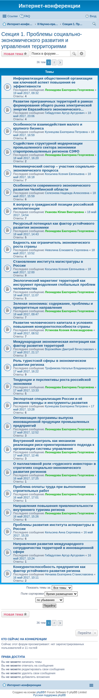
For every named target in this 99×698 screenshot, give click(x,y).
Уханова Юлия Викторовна (64, 212)
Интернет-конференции (24, 685)
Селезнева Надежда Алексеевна (67, 193)
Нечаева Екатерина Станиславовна (69, 574)
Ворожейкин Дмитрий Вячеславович (69, 349)
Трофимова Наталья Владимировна (69, 368)
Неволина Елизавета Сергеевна (66, 250)
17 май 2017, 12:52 (26, 432)
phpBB (41, 692)
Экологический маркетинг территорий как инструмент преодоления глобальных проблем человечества (54, 284)
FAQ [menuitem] (27, 16)
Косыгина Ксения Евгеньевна (64, 173)
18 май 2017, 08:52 (26, 333)
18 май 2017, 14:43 (26, 234)
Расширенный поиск (81, 53)
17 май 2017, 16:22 (26, 371)
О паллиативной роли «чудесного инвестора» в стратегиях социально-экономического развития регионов (54, 468)
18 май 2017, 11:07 (26, 295)
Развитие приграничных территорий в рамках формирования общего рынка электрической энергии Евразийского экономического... (53, 105)
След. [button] (60, 62)
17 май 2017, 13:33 (26, 390)
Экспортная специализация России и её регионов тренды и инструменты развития (50, 401)
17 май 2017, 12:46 (26, 455)
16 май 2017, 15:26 (26, 516)
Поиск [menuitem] (94, 24)
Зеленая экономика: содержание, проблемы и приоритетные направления (53, 305)
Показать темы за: (49, 587)
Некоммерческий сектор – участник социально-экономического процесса (54, 168)
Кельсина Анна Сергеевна (62, 532)
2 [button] (54, 62)
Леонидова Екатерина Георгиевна (69, 89)
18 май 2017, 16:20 (26, 158)
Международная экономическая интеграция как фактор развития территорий (54, 344)
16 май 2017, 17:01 (26, 497)
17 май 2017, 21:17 (26, 352)
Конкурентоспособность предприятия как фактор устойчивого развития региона (49, 569)
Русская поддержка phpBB (49, 695)
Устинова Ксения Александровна (68, 330)
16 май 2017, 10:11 (26, 577)
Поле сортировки (49, 593)
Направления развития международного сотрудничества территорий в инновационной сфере (53, 548)
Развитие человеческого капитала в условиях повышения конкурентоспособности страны (53, 325)
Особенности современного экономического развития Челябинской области (52, 187)
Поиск (74, 53)
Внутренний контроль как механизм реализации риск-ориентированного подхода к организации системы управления (53, 445)
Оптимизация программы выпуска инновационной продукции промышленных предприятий (51, 422)
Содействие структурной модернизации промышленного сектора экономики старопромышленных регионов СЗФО (48, 147)
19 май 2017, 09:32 (26, 93)
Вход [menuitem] (93, 16)
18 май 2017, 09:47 (26, 314)
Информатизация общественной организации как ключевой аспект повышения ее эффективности (52, 82)
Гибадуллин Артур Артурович (64, 112)
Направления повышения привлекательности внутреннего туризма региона (53, 508)
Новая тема (13, 53)
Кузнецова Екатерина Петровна (66, 131)
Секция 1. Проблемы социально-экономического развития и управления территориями (41, 40)
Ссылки (12, 16)
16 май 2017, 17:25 (26, 478)
